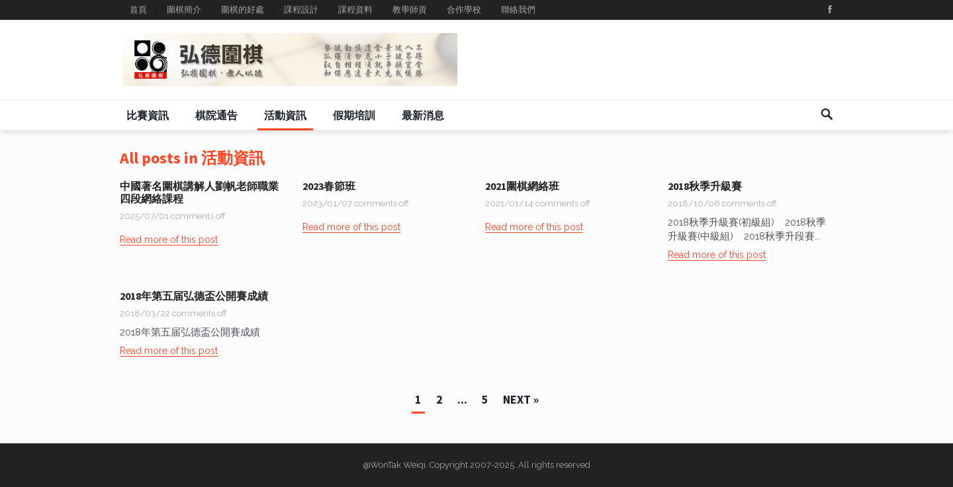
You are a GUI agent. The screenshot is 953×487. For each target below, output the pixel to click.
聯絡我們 (518, 10)
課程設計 (301, 10)
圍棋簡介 (184, 10)
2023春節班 (328, 186)
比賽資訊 (147, 115)
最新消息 (423, 115)
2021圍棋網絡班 (522, 186)
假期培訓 (354, 115)
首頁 (138, 10)
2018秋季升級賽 (705, 186)
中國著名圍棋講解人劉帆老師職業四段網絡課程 (199, 192)
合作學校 (464, 10)
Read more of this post (169, 239)
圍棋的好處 (242, 10)
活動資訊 (285, 115)
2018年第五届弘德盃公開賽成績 (194, 295)
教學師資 (409, 10)
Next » (521, 399)
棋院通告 (216, 115)
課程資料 (355, 10)
